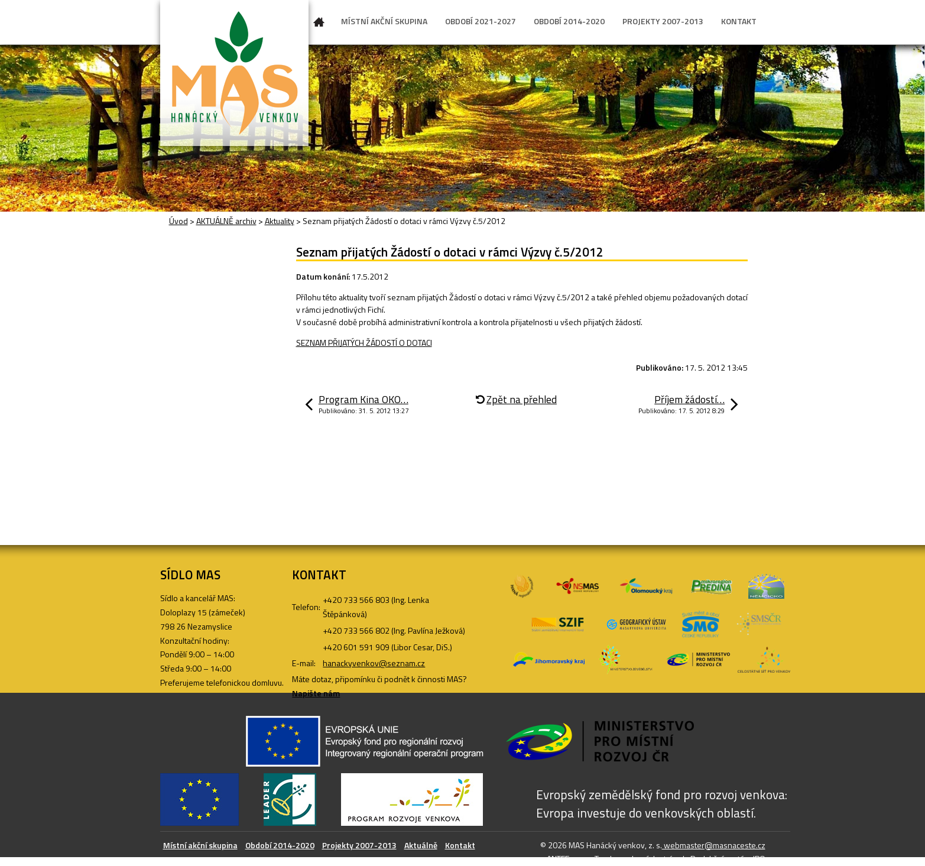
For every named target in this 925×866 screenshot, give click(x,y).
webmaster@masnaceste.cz (713, 845)
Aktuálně (420, 845)
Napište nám (316, 693)
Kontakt (460, 845)
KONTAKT (739, 21)
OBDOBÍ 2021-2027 (480, 21)
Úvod (319, 24)
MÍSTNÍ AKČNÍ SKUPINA (384, 21)
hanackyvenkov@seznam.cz (374, 663)
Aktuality (279, 221)
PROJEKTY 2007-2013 (662, 21)
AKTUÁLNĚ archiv (226, 221)
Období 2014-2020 (279, 845)
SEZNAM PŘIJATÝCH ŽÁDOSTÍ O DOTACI (364, 342)
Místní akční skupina (200, 845)
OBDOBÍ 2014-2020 (569, 21)
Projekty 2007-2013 (359, 845)
